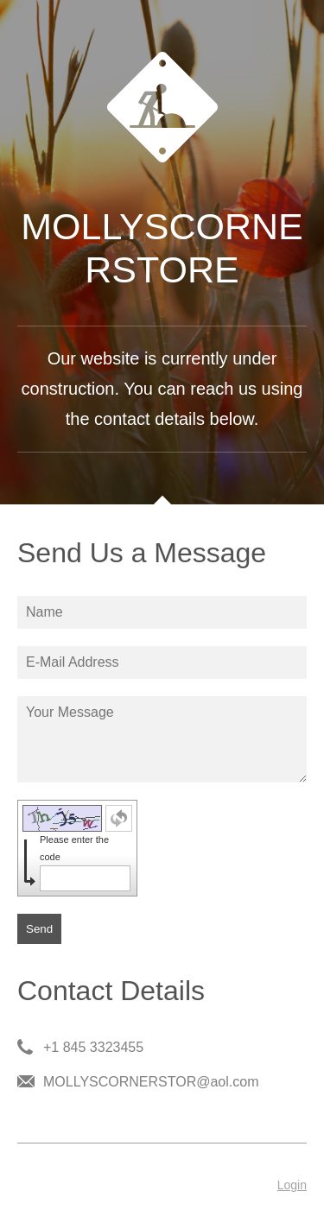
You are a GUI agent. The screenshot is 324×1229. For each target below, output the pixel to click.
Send (39, 928)
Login (292, 1185)
